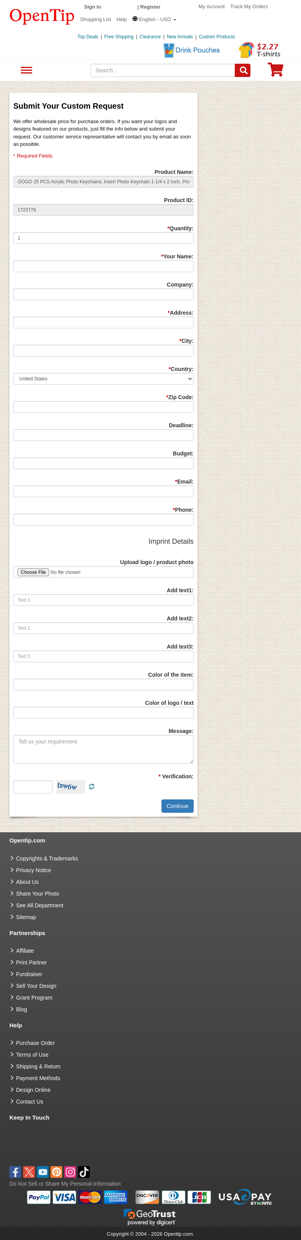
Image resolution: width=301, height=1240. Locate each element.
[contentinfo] (42, 16)
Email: (184, 481)
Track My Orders (249, 6)
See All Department (25, 70)
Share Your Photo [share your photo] (37, 894)
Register (150, 7)
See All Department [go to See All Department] (39, 905)
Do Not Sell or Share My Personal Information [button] (65, 1184)
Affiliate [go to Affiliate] (25, 951)
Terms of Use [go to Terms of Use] (32, 1055)
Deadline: (181, 425)
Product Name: (174, 172)
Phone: (183, 510)
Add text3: (180, 646)
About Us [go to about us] (27, 882)
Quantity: (180, 228)
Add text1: (180, 590)
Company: (180, 284)
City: (186, 341)
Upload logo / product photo (157, 562)
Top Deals (88, 36)
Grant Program (34, 998)
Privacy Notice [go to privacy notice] (33, 870)
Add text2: (180, 618)
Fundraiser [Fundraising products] (29, 974)
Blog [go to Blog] (21, 1009)
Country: (181, 369)
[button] (154, 19)
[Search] (242, 70)
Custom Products (217, 36)
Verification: (176, 776)
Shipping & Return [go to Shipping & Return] (38, 1066)
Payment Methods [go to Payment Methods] (38, 1078)
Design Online (33, 1090)
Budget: (183, 453)
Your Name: (177, 256)
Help (121, 19)
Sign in (92, 7)
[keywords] (163, 70)
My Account (211, 6)
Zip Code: (180, 397)
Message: (181, 731)
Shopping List (95, 19)
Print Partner (31, 962)
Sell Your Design (36, 986)
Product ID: (179, 200)
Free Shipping (119, 36)
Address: (181, 313)
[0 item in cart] (275, 72)
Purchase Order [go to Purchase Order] (35, 1043)
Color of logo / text (169, 703)
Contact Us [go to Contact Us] (29, 1101)
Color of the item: (171, 675)
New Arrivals (180, 36)
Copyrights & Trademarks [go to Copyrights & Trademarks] (47, 858)
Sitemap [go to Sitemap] (26, 917)
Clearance (150, 36)
